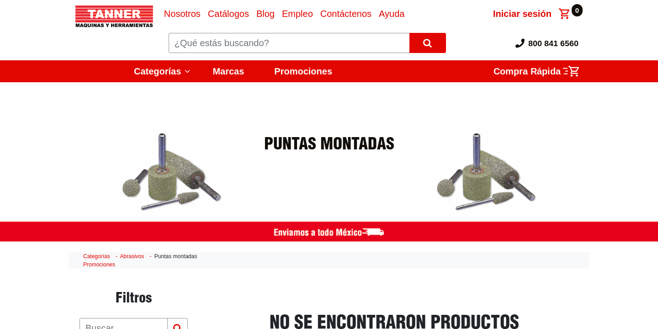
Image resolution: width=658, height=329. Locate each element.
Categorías (157, 71)
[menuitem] (182, 13)
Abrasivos (132, 256)
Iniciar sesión (522, 14)
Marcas (228, 71)
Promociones (303, 71)
